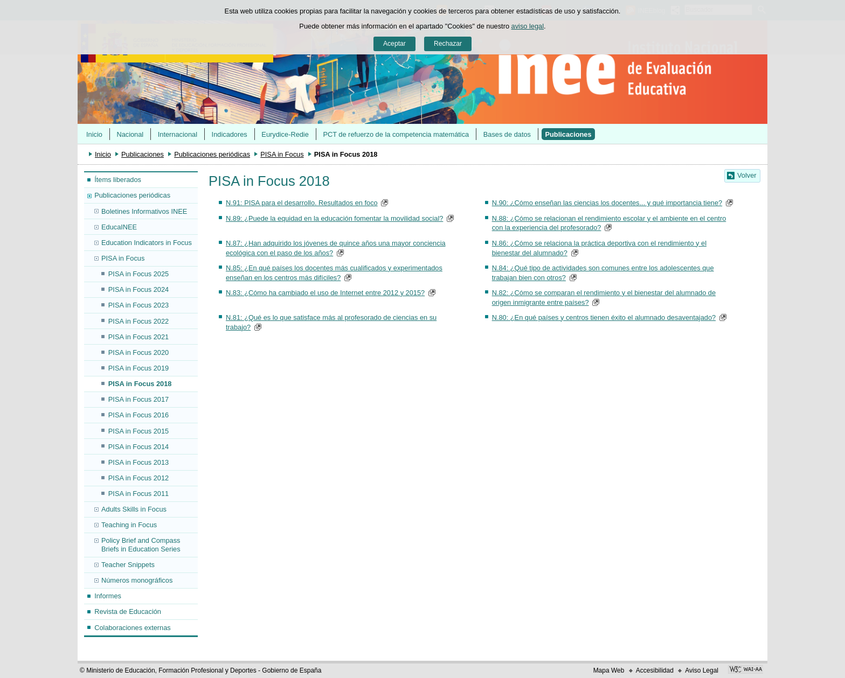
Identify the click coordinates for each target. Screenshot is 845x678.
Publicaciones (568, 134)
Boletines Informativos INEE (144, 211)
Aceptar (394, 43)
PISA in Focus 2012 (138, 478)
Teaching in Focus (129, 525)
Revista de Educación (127, 611)
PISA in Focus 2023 (138, 305)
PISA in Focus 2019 (138, 368)
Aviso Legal (701, 670)
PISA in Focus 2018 (140, 384)
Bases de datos (507, 134)
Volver (747, 175)
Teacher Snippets (128, 565)
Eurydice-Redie (285, 134)
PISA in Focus (281, 154)
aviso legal (527, 26)
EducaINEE (119, 227)
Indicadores (229, 134)
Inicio (94, 134)
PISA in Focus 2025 (138, 274)
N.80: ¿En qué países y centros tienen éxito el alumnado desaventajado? (604, 317)
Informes (107, 596)
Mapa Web (609, 670)
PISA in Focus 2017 (138, 399)
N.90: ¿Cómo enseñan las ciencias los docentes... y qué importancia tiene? (607, 203)
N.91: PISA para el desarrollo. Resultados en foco (302, 203)
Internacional (177, 134)
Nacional (129, 134)
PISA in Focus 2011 (138, 494)
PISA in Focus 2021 (138, 337)
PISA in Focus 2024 (138, 289)
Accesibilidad (655, 670)
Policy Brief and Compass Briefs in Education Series (141, 544)
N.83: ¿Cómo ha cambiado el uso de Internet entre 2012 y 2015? (325, 293)
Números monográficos (136, 580)
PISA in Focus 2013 (138, 462)
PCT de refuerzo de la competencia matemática (396, 134)
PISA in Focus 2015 (138, 431)
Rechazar (448, 43)
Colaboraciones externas (132, 628)
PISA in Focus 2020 (138, 352)
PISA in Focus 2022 (138, 321)
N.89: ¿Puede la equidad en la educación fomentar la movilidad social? (334, 218)
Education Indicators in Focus (146, 243)
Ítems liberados (117, 180)
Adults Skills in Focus (134, 509)
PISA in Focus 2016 (138, 415)
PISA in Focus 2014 (138, 447)
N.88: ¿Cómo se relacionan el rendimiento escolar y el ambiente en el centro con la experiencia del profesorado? (609, 223)
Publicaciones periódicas (212, 154)
